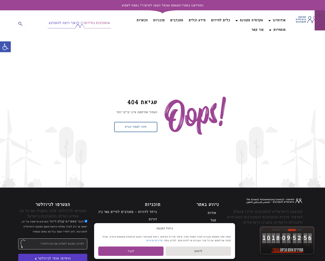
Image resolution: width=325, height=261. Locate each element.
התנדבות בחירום (97, 23)
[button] (5, 46)
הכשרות (142, 20)
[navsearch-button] (21, 24)
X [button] (262, 229)
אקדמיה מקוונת (249, 20)
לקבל (131, 251)
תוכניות (159, 20)
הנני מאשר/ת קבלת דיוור (54, 226)
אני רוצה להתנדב (62, 23)
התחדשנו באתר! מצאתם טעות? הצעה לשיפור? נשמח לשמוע (162, 5)
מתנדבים (176, 20)
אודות (212, 213)
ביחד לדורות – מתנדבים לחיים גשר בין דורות (127, 215)
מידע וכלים (197, 20)
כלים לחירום (220, 20)
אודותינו (277, 20)
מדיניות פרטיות (154, 240)
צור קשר (257, 30)
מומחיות (277, 30)
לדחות (198, 251)
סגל (213, 220)
